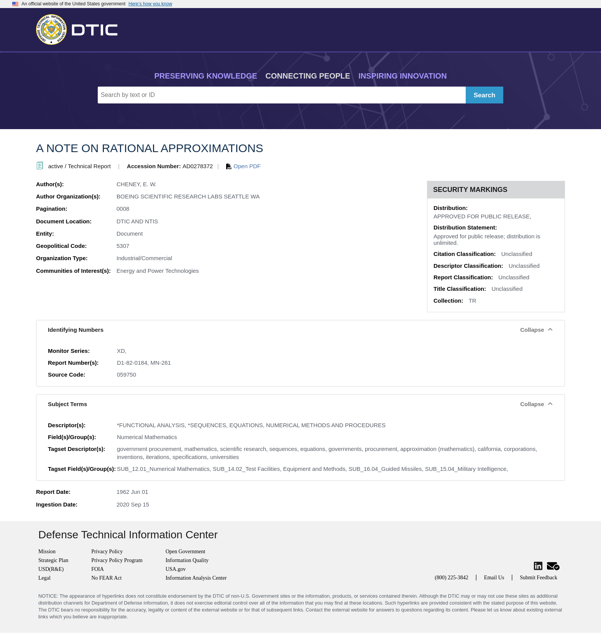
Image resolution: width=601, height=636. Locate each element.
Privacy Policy (107, 551)
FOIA (97, 569)
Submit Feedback (538, 577)
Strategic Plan (53, 560)
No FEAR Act (106, 578)
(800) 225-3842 (451, 577)
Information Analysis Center (196, 578)
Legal (44, 578)
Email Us (494, 577)
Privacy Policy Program (117, 560)
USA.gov (176, 569)
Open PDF (243, 166)
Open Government (185, 551)
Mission (47, 551)
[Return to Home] (80, 28)
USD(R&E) (51, 569)
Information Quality (187, 560)
